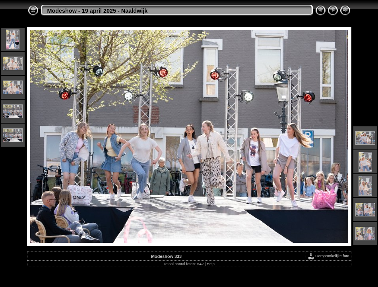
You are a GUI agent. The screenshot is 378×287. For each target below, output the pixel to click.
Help (211, 263)
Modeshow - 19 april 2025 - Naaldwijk (97, 11)
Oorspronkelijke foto (328, 256)
